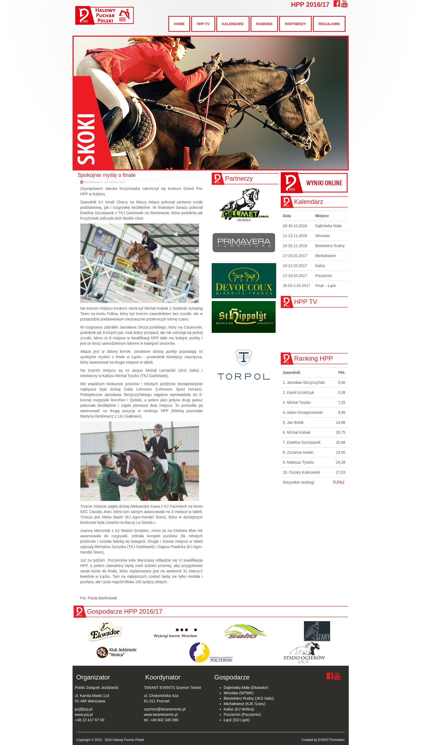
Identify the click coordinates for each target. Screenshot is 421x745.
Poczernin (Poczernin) (242, 714)
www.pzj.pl (84, 714)
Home (179, 24)
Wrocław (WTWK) (239, 693)
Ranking (264, 24)
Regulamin (329, 24)
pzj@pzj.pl (84, 709)
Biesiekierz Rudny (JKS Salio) (249, 698)
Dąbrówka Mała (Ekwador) (246, 687)
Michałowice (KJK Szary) (245, 704)
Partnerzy (295, 24)
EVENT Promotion (331, 740)
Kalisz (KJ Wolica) (239, 709)
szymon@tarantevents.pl (165, 709)
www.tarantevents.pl (161, 714)
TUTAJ (338, 482)
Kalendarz (233, 24)
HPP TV (203, 24)
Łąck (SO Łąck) (237, 720)
